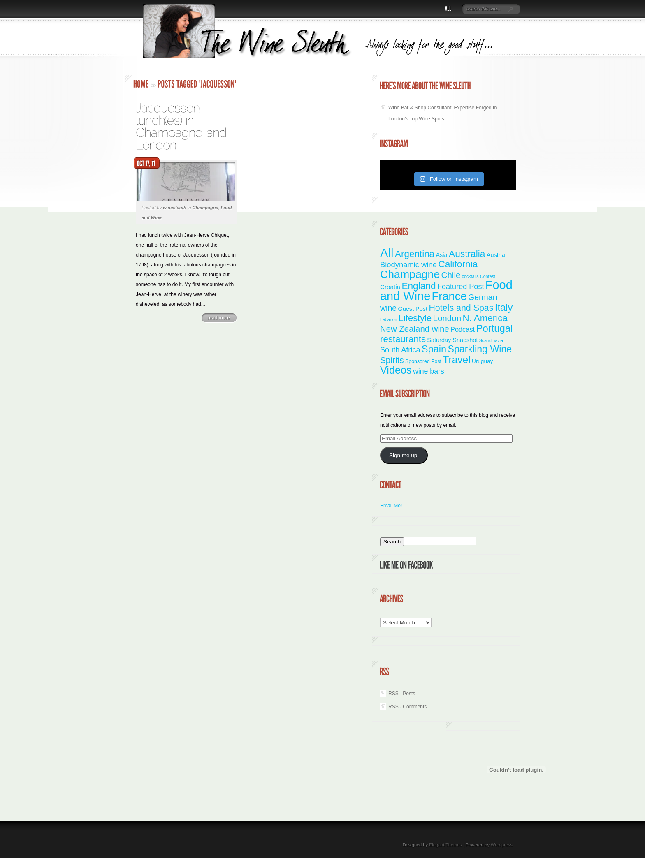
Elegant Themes (445, 844)
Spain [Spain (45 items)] (434, 349)
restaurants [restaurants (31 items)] (403, 339)
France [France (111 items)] (449, 296)
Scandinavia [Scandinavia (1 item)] (491, 340)
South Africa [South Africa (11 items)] (400, 350)
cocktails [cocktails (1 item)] (470, 276)
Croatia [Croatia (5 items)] (390, 286)
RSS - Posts (401, 693)
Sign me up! (404, 455)
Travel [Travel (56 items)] (456, 359)
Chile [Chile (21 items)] (451, 275)
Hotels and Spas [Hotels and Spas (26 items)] (461, 308)
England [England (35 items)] (418, 285)
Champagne (205, 207)
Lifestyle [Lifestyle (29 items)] (415, 318)
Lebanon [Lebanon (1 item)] (388, 319)
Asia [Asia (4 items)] (441, 255)
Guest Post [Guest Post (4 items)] (412, 308)
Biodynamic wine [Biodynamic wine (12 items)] (408, 264)
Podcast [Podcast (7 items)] (462, 329)
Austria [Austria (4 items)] (496, 255)
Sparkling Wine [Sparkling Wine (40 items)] (480, 349)
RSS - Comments (407, 707)
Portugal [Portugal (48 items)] (494, 328)
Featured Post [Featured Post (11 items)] (460, 286)
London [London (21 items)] (447, 318)
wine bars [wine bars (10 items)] (428, 371)
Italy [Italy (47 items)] (504, 307)
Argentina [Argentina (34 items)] (414, 254)
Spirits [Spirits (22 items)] (392, 360)
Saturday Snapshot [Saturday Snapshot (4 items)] (452, 340)
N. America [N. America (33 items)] (484, 318)
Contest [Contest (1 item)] (487, 276)
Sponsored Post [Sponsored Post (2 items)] (423, 361)
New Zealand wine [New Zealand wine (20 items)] (414, 328)
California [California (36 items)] (458, 264)
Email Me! (391, 506)
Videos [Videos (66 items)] (396, 370)
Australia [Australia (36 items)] (467, 253)
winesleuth (174, 207)
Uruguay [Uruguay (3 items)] (482, 361)
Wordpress (502, 844)
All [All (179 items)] (387, 252)
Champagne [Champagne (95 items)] (410, 274)
